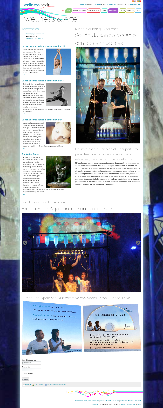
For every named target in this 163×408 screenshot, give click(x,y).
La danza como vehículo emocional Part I (42, 120)
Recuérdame (28, 374)
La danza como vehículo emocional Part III (43, 46)
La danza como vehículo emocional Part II (43, 81)
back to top (95, 404)
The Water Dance (30, 154)
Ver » (24, 75)
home (139, 404)
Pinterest (123, 401)
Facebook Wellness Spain (109, 401)
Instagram (87, 401)
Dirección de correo (29, 360)
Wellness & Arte (31, 36)
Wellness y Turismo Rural (34, 38)
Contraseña (26, 367)
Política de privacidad (128, 404)
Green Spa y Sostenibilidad (34, 34)
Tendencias (30, 29)
